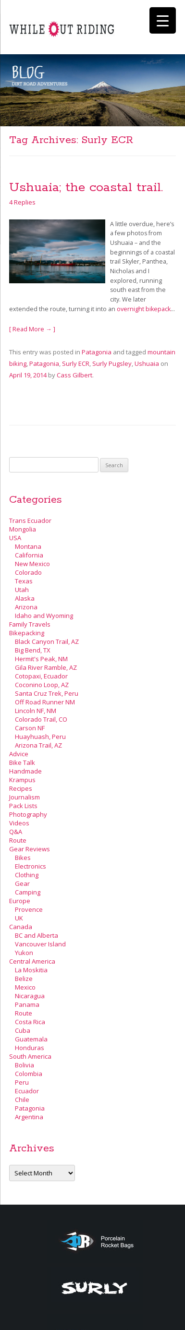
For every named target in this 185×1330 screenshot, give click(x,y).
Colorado (28, 572)
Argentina (29, 1116)
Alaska (25, 598)
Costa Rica (30, 1021)
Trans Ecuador (30, 520)
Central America (32, 961)
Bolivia (24, 1065)
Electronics (30, 866)
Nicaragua (30, 995)
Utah (22, 589)
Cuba (22, 1030)
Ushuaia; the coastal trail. (86, 187)
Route (17, 840)
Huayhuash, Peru (40, 736)
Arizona (26, 607)
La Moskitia (31, 970)
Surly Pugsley (112, 363)
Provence (29, 909)
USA (15, 537)
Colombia (28, 1073)
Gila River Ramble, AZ (46, 667)
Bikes (23, 857)
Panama (27, 1004)
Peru (22, 1082)
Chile (22, 1099)
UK (19, 918)
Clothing (26, 875)
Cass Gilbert (74, 375)
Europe (19, 900)
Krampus (22, 779)
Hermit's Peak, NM (41, 658)
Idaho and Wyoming (44, 615)
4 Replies (22, 202)
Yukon (24, 952)
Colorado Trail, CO (41, 719)
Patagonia (96, 352)
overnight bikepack (144, 309)
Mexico (25, 987)
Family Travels (29, 624)
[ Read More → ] (32, 329)
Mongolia (22, 529)
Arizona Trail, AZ (38, 745)
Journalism (24, 797)
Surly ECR (75, 363)
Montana (28, 546)
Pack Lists (23, 805)
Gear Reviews (29, 849)
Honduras (29, 1047)
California (29, 555)
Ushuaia (147, 363)
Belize (24, 978)
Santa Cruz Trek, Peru (46, 693)
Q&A (15, 831)
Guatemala (31, 1039)
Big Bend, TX (32, 650)
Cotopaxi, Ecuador (41, 676)
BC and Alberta (36, 935)
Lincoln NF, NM (35, 710)
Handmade (25, 771)
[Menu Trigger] (162, 20)
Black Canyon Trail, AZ (47, 641)
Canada (20, 926)
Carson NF (30, 728)
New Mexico (32, 563)
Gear (22, 883)
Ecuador (27, 1091)
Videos (19, 823)
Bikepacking (26, 633)
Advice (18, 754)
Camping (27, 892)
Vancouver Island (40, 944)
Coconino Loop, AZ (42, 684)
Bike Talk (22, 762)
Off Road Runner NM (45, 702)
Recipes (20, 788)
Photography (28, 814)
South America (30, 1056)
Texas (24, 581)
